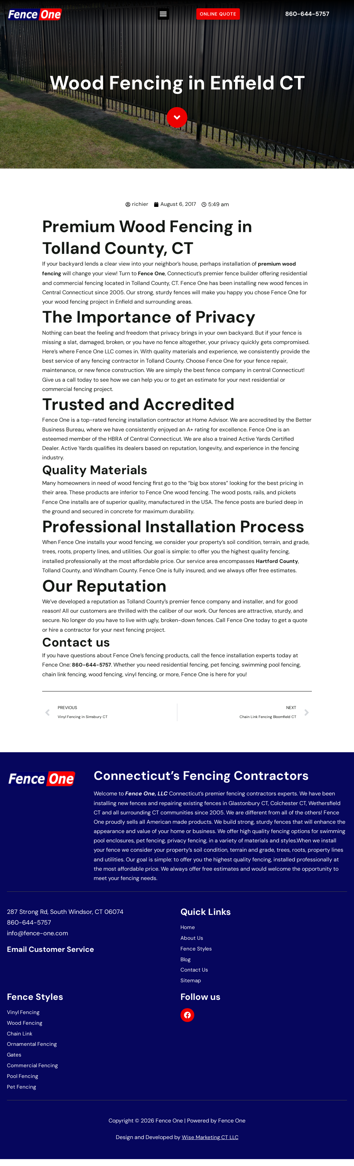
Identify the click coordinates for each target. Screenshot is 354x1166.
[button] (163, 14)
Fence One (154, 273)
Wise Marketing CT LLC (210, 1143)
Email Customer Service (56, 950)
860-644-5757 (307, 14)
